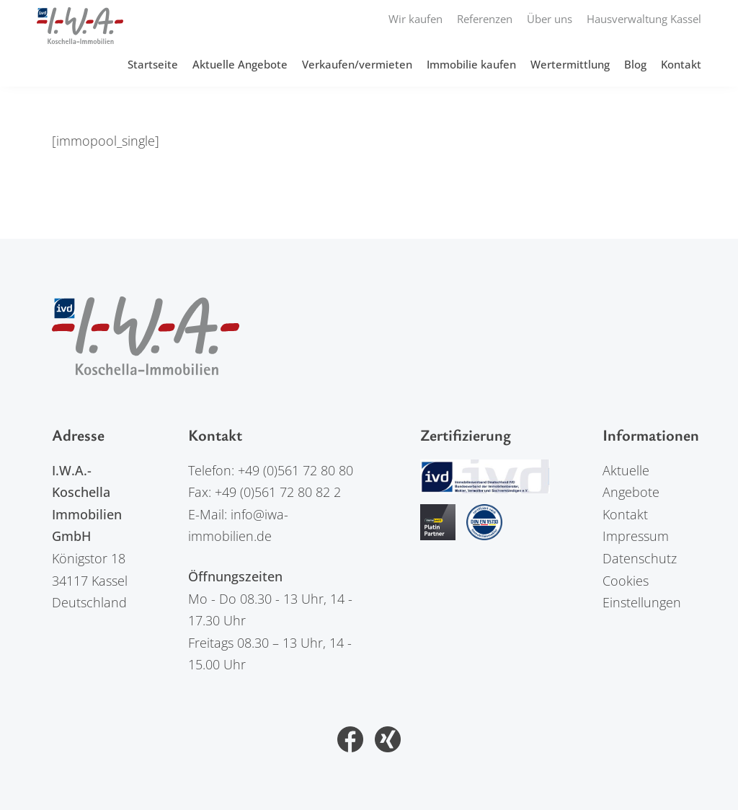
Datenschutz (640, 558)
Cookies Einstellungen (642, 592)
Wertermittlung (570, 64)
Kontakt (681, 64)
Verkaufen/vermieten (357, 64)
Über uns (549, 19)
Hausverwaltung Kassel (644, 19)
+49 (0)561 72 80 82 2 (278, 492)
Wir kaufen (415, 19)
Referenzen (484, 19)
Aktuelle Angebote (240, 64)
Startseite (153, 64)
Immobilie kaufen (471, 64)
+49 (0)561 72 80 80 (295, 470)
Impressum (636, 536)
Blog (635, 64)
